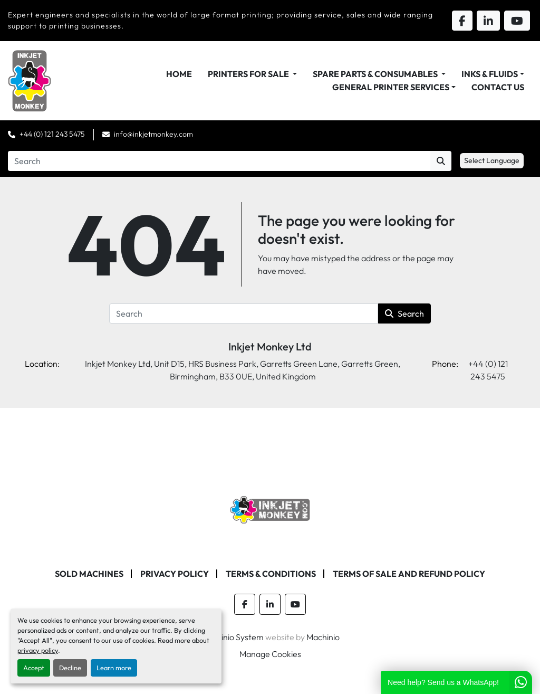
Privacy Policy (174, 573)
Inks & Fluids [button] (489, 74)
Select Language (491, 160)
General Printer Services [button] (390, 87)
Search (404, 313)
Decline (70, 667)
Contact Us (497, 87)
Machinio (323, 637)
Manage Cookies (270, 654)
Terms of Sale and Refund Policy (409, 573)
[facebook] (244, 604)
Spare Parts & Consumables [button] (376, 74)
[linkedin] (270, 604)
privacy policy (37, 650)
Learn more (114, 667)
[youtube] (295, 604)
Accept (33, 667)
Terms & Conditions (271, 573)
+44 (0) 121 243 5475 (52, 134)
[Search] (219, 161)
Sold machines (89, 573)
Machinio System (232, 637)
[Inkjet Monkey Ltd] (270, 508)
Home (179, 74)
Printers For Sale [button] (249, 74)
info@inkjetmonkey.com (153, 134)
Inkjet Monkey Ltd (270, 346)
